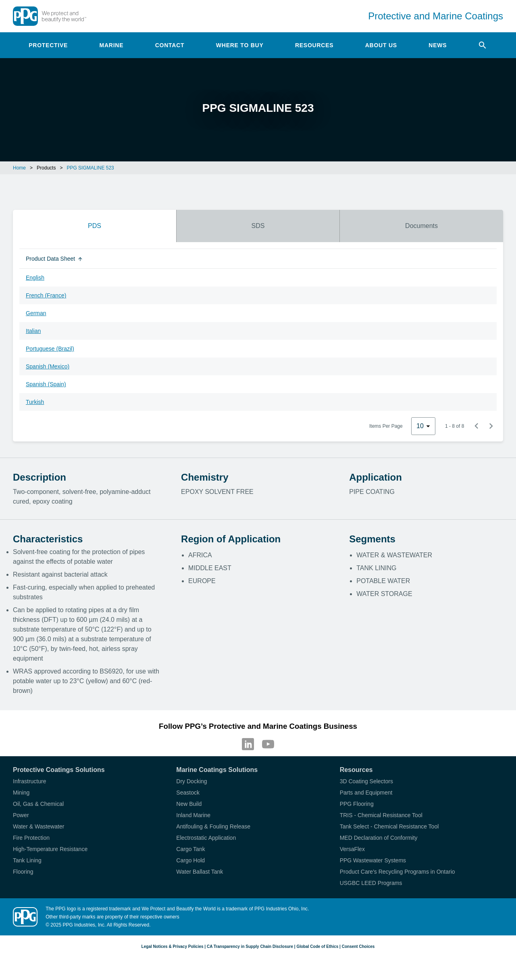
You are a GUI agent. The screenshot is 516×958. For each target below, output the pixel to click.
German (36, 313)
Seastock (188, 792)
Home (19, 168)
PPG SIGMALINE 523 (90, 168)
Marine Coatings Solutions (217, 769)
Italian (33, 331)
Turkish (35, 402)
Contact (170, 45)
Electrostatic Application (206, 838)
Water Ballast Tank (199, 871)
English (35, 277)
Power (21, 815)
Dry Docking (191, 781)
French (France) (46, 295)
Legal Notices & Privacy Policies (172, 946)
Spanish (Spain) (46, 384)
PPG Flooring (357, 804)
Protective (48, 45)
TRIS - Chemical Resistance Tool (381, 815)
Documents (421, 225)
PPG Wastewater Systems (373, 860)
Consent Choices (358, 946)
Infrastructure (29, 781)
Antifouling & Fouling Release (213, 826)
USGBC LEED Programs (371, 883)
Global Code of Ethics (317, 946)
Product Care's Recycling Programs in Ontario (397, 871)
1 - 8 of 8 (454, 426)
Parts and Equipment (366, 792)
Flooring (23, 871)
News (438, 45)
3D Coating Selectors (366, 781)
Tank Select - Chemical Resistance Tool (389, 826)
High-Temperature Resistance (50, 849)
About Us (381, 45)
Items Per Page (386, 426)
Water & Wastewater (38, 826)
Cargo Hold (190, 860)
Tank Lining (27, 860)
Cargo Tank (190, 849)
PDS (94, 225)
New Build (189, 804)
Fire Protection (31, 838)
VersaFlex (352, 849)
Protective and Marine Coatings (435, 15)
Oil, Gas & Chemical (38, 804)
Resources (314, 45)
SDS (258, 225)
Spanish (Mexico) (47, 366)
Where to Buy (240, 45)
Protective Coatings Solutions (59, 769)
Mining (21, 792)
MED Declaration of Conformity (379, 838)
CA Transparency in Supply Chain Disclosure (250, 946)
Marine (112, 45)
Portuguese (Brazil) (50, 348)
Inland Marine (193, 815)
